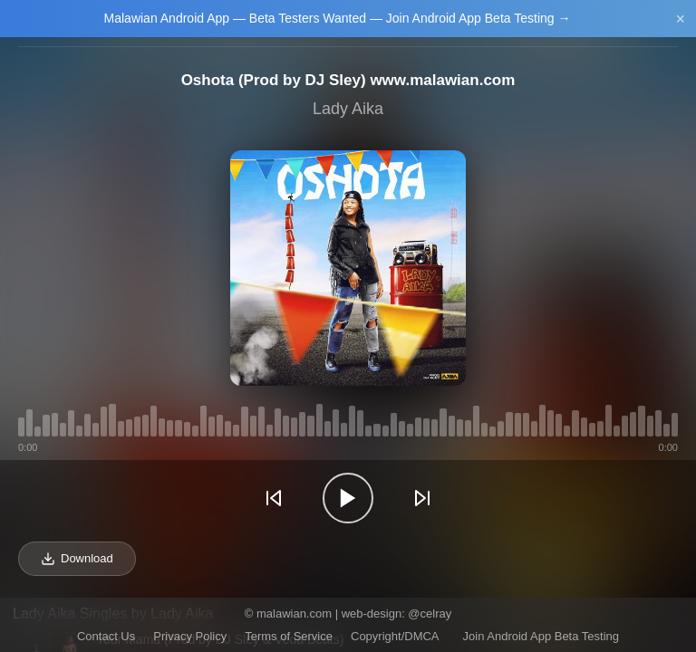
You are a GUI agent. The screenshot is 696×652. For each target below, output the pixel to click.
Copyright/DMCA (395, 636)
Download (77, 558)
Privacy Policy (190, 636)
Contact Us (106, 636)
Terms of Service (289, 636)
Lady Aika (348, 109)
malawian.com (294, 613)
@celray (429, 613)
